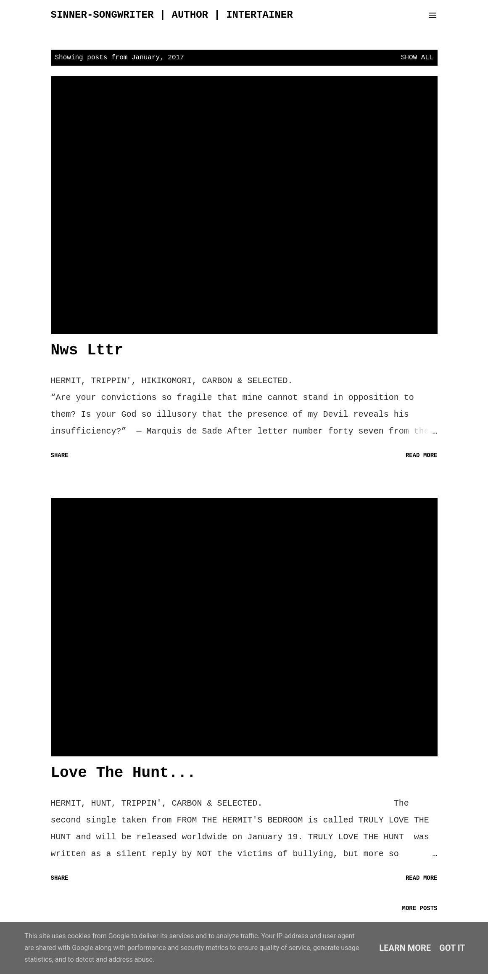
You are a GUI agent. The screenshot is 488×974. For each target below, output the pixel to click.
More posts (419, 908)
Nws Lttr (87, 350)
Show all (417, 57)
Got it (452, 948)
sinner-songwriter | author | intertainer (172, 15)
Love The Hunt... (123, 773)
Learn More (405, 948)
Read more (422, 455)
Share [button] (60, 455)
